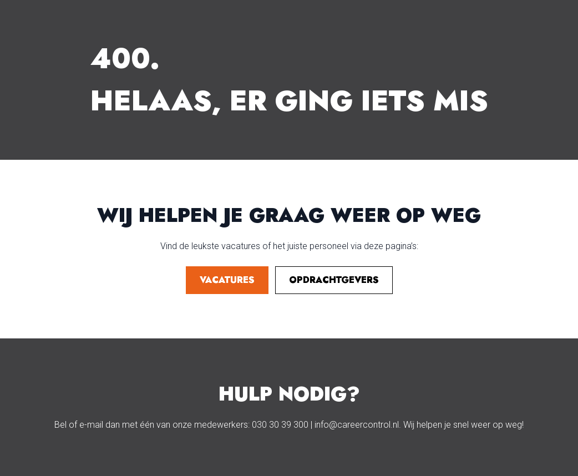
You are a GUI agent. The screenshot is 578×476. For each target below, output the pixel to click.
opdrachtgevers (334, 280)
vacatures (227, 280)
